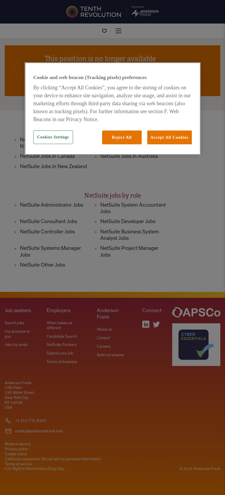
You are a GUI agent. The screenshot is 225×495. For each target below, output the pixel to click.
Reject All (122, 137)
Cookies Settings (53, 137)
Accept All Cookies (169, 137)
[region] (113, 108)
